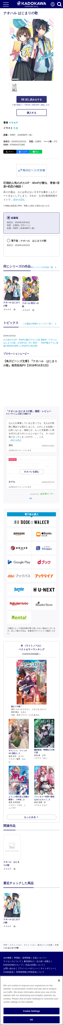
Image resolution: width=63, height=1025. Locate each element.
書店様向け (29, 961)
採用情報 (26, 958)
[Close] (59, 980)
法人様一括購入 (43, 961)
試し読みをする (31, 99)
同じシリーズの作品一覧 (42, 267)
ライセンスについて (12, 961)
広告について (39, 958)
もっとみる (30, 817)
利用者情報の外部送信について (30, 972)
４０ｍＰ (13, 122)
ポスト (11, 152)
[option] (12, 853)
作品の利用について (34, 965)
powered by (42, 494)
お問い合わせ (9, 968)
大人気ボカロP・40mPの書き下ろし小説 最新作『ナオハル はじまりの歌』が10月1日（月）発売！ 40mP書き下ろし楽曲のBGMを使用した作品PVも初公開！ (31, 343)
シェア (24, 152)
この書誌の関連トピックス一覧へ (38, 323)
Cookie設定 (8, 972)
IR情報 (17, 958)
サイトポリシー (47, 968)
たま (15, 128)
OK (31, 1019)
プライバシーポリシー (28, 968)
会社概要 (7, 958)
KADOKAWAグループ (13, 965)
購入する (31, 112)
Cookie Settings (31, 1011)
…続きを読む (18, 199)
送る (37, 152)
